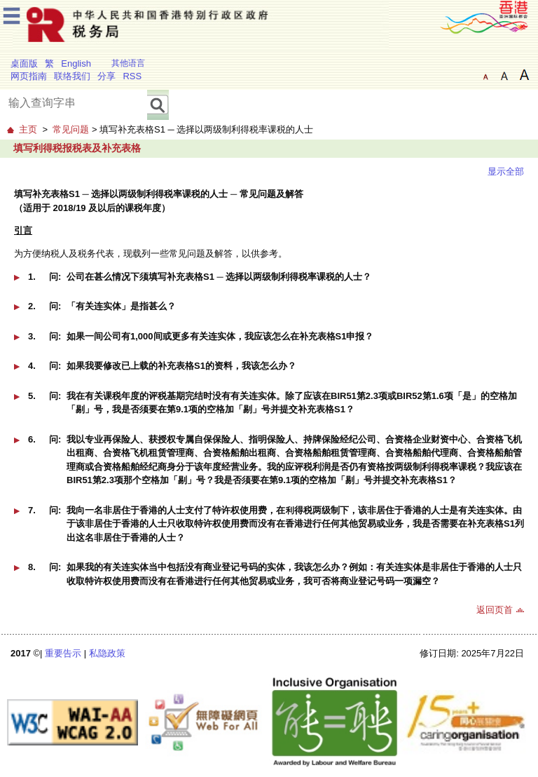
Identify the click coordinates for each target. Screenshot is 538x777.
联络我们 (72, 76)
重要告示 (63, 653)
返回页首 (494, 609)
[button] (269, 281)
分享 (106, 76)
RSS (132, 76)
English (76, 63)
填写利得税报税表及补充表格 (77, 148)
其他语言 (128, 63)
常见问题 (71, 129)
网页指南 (29, 76)
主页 (28, 129)
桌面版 (24, 63)
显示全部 (506, 171)
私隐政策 (107, 653)
